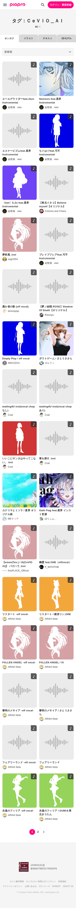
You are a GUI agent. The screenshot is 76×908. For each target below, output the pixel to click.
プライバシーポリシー (12, 886)
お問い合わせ (31, 886)
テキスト (47, 38)
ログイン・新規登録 (60, 4)
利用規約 (62, 881)
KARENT (56, 886)
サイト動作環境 (17, 881)
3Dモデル (67, 38)
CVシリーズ (44, 886)
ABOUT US (68, 886)
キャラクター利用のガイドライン (41, 881)
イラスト (28, 38)
